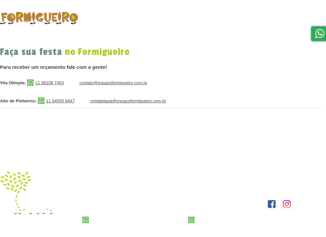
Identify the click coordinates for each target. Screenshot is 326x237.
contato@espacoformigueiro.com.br (113, 82)
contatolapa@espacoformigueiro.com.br (128, 100)
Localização (244, 17)
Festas (121, 18)
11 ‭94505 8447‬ (206, 220)
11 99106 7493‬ (100, 220)
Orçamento (153, 16)
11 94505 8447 (56, 100)
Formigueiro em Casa (197, 19)
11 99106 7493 (45, 82)
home (93, 23)
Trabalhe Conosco (296, 45)
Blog (297, 20)
